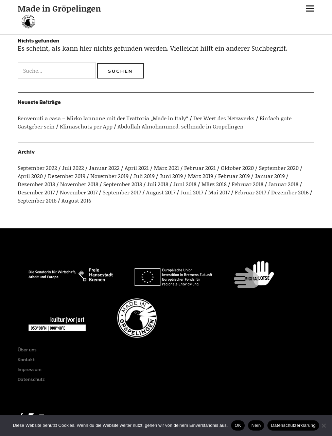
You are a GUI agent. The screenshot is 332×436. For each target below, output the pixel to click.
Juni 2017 (191, 192)
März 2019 (200, 176)
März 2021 (166, 168)
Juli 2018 (157, 184)
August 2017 (160, 192)
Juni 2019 (171, 176)
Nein (256, 425)
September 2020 (279, 168)
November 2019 (109, 176)
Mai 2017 (219, 192)
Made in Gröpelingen (59, 8)
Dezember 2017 (36, 192)
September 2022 (37, 168)
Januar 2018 (283, 184)
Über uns (27, 349)
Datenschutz (31, 379)
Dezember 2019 (66, 176)
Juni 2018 (184, 184)
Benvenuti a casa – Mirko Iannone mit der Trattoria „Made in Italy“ (103, 118)
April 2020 (30, 176)
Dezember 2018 (36, 184)
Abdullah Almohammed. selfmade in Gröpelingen (181, 126)
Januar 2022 (104, 168)
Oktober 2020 (237, 168)
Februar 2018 (247, 184)
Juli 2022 (73, 168)
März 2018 (214, 184)
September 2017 (122, 192)
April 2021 (137, 168)
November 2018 (79, 184)
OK (237, 425)
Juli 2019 (144, 176)
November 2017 (79, 192)
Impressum (29, 369)
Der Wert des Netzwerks (224, 118)
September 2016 (37, 200)
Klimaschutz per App (86, 126)
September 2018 (122, 184)
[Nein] (323, 425)
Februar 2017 (250, 192)
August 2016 (76, 200)
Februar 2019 (234, 176)
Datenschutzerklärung (293, 425)
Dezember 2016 (290, 192)
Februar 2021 (200, 168)
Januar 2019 (270, 176)
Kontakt (26, 359)
